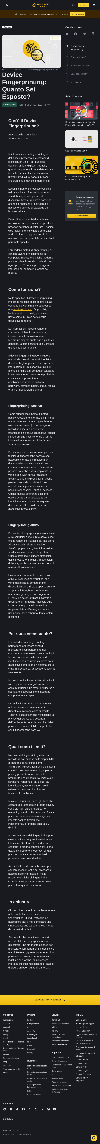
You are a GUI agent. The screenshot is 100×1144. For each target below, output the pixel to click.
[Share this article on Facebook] (75, 33)
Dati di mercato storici (60, 1041)
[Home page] (40, 5)
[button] (93, 5)
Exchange (31, 1020)
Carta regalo (32, 1034)
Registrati (84, 5)
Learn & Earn (81, 1020)
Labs (29, 1091)
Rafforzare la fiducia (11, 1058)
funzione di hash (22, 309)
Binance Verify (57, 1078)
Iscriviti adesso (78, 14)
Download (56, 1020)
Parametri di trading (59, 1082)
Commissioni (57, 1071)
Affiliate (55, 1027)
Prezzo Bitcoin (81, 1027)
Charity (30, 1053)
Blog (5, 1062)
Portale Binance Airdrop (61, 1086)
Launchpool (32, 1038)
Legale (6, 1038)
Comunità (7, 1065)
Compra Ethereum (83, 1074)
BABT (29, 1045)
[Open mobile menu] (94, 5)
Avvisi (5, 1073)
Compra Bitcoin (82, 1060)
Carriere (6, 1024)
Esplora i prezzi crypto (85, 1024)
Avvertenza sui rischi (11, 1069)
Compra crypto (33, 1024)
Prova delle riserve (59, 1044)
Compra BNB (81, 1063)
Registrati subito (81, 216)
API (53, 1075)
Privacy (6, 1054)
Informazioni (8, 1020)
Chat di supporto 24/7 (60, 1057)
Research (31, 1049)
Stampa (6, 1034)
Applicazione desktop (60, 1024)
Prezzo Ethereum (83, 1031)
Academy (31, 1031)
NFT (29, 1042)
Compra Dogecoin (83, 1070)
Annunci (6, 1027)
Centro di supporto (59, 1061)
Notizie (6, 1031)
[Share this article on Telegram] (84, 33)
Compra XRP (81, 1067)
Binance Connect (34, 1095)
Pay (28, 1027)
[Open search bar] (72, 5)
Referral (55, 1031)
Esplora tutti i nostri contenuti (50, 1000)
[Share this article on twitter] (66, 33)
